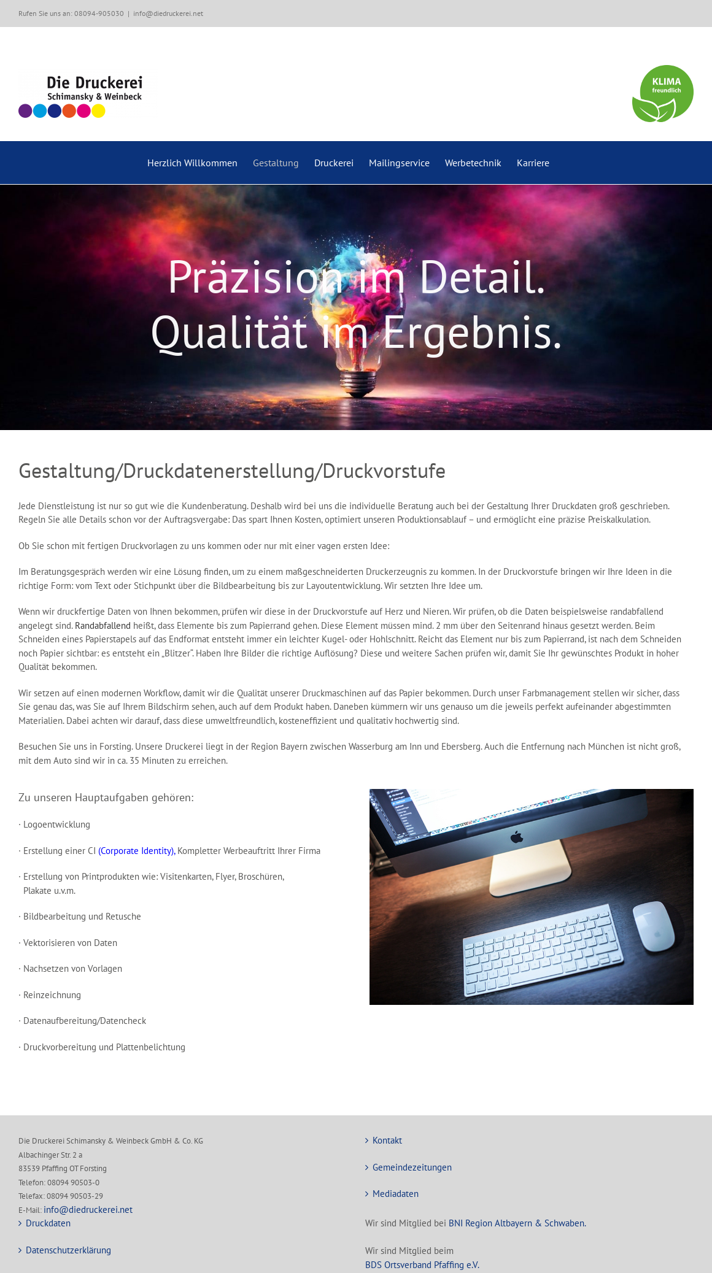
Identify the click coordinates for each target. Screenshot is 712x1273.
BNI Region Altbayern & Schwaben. (517, 1223)
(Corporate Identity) (136, 850)
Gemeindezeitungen (412, 1167)
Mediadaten (396, 1193)
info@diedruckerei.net (168, 13)
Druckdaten (48, 1223)
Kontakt (387, 1140)
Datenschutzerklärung (68, 1250)
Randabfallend (103, 625)
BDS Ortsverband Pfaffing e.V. (422, 1265)
